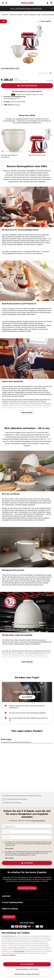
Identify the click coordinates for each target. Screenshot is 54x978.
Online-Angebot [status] (46, 21)
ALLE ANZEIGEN (27, 697)
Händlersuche (9, 917)
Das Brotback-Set (10, 68)
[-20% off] (3, 21)
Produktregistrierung (27, 888)
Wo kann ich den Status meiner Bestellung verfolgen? (25, 713)
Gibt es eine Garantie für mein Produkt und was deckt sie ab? (26, 719)
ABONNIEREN (27, 863)
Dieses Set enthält (16, 15)
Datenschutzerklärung (38, 821)
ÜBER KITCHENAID (27, 909)
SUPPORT (27, 896)
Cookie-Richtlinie (18, 951)
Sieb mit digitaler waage (32, 15)
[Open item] (2, 151)
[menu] (3, 3)
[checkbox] (3, 842)
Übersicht (5, 15)
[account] (47, 3)
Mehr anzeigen (27, 413)
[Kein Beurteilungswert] (44, 73)
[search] (6, 3)
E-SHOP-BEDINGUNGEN (27, 902)
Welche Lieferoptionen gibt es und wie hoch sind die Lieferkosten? (25, 707)
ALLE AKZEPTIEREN (27, 964)
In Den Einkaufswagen (27, 86)
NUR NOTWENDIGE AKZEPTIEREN (27, 969)
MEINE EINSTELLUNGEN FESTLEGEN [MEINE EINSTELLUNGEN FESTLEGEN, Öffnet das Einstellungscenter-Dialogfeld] (27, 974)
